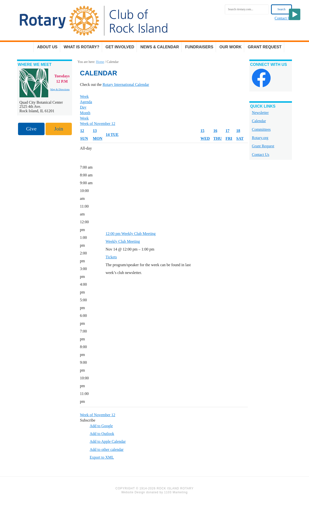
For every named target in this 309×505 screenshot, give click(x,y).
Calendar (259, 122)
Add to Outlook (102, 434)
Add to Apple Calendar (108, 442)
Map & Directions (60, 90)
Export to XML (102, 458)
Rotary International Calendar (126, 85)
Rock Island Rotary (93, 20)
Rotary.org (260, 138)
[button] (87, 421)
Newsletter (260, 113)
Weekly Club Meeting (123, 242)
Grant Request (263, 147)
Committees (261, 130)
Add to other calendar (106, 450)
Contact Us (283, 18)
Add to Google (101, 426)
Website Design (133, 493)
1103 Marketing (176, 493)
